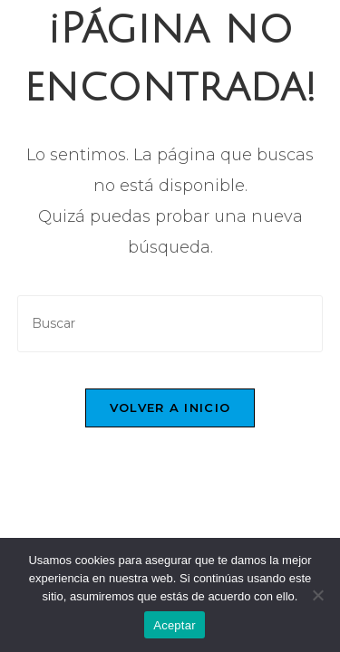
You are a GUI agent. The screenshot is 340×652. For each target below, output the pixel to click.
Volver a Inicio (170, 407)
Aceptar (174, 625)
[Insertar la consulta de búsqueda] (170, 323)
